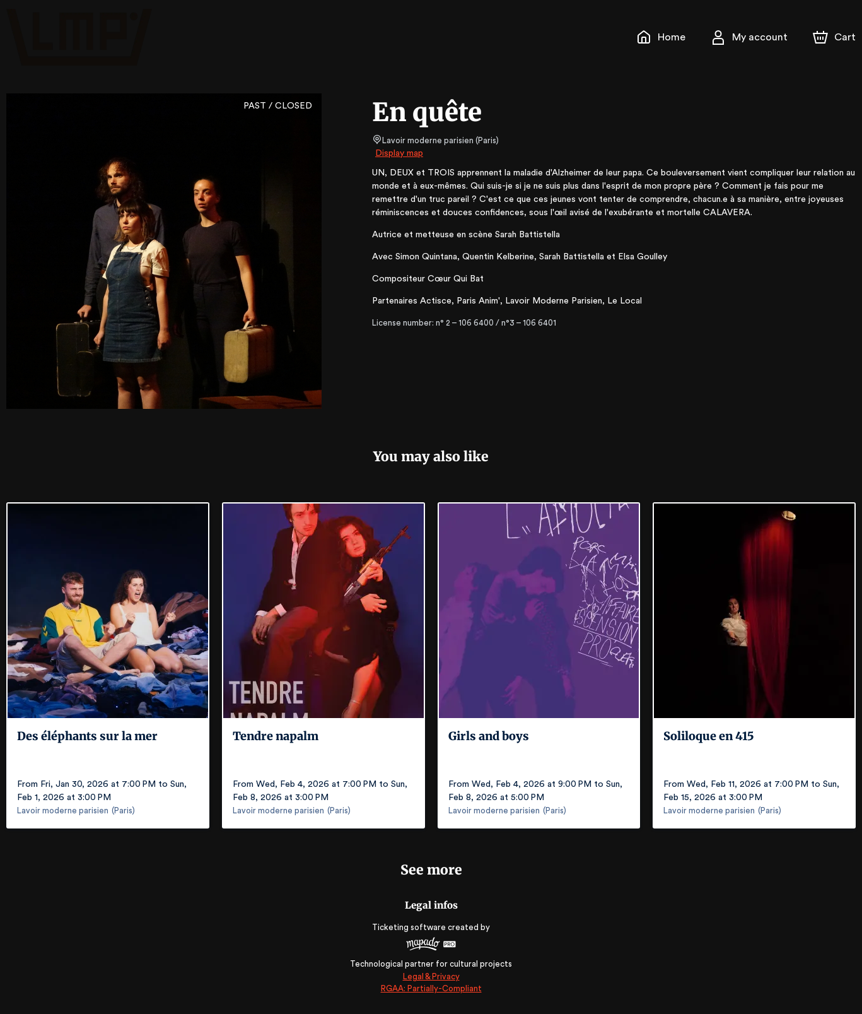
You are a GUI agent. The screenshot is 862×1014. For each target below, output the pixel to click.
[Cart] (835, 37)
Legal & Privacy (430, 976)
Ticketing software (410, 927)
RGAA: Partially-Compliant (431, 988)
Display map (399, 153)
